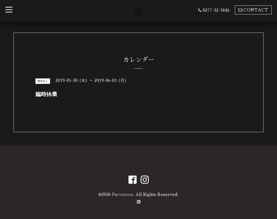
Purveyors (122, 194)
